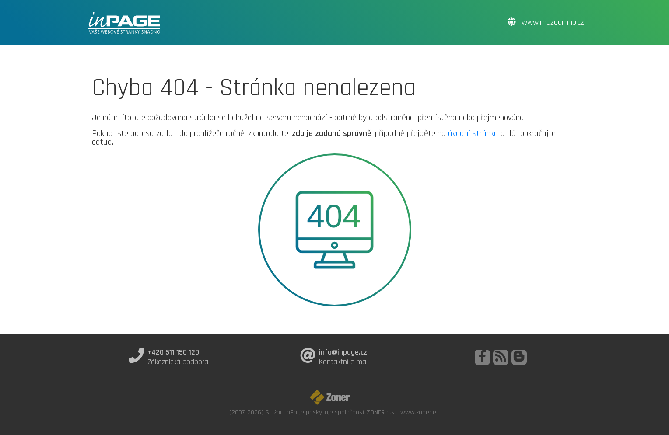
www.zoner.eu (420, 412)
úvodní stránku (473, 133)
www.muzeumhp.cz (546, 22)
